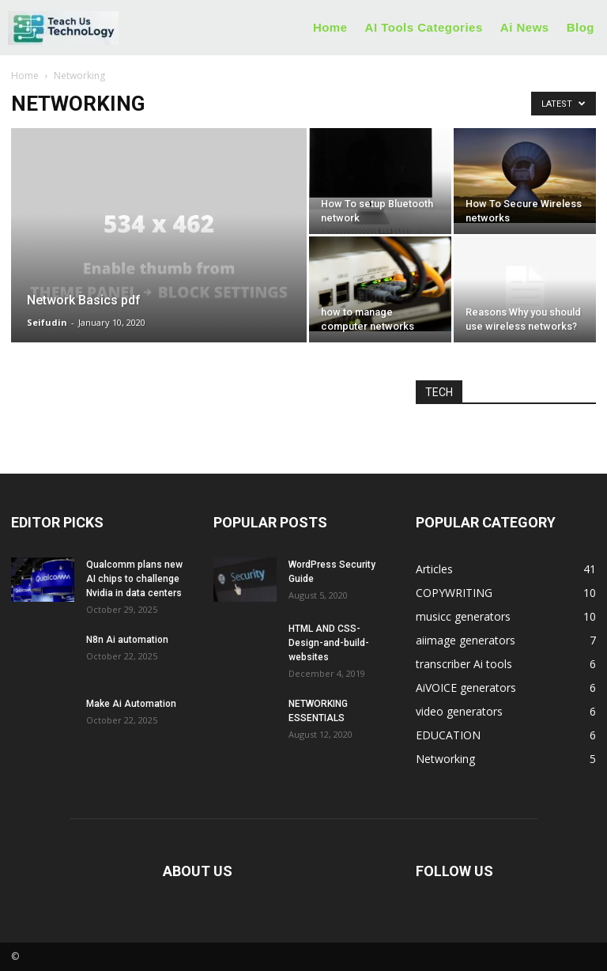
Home (25, 75)
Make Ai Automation (131, 703)
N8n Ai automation (127, 639)
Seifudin (47, 322)
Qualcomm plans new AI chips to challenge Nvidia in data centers (134, 579)
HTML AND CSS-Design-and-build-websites (328, 643)
